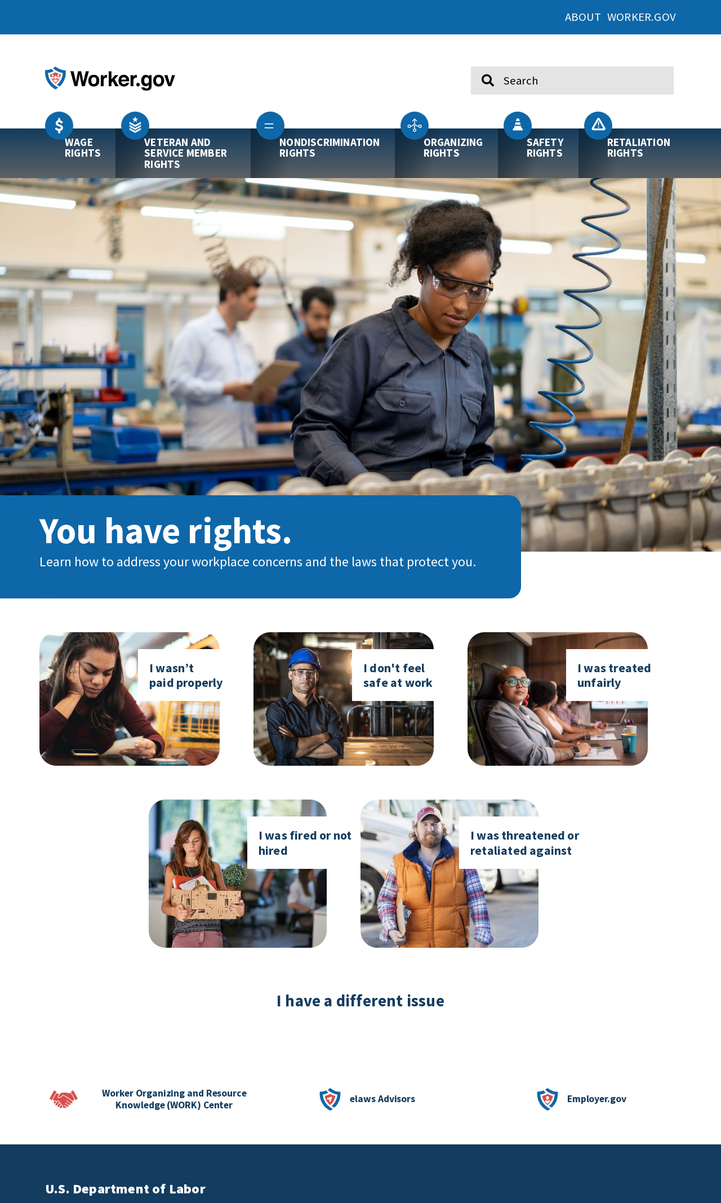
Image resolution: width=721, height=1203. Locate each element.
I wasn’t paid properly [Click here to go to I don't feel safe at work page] (186, 675)
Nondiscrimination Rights (329, 147)
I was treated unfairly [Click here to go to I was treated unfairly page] (614, 675)
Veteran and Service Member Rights (185, 152)
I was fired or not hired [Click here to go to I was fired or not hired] (305, 842)
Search (479, 62)
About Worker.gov (620, 17)
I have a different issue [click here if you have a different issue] (360, 1001)
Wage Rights (83, 147)
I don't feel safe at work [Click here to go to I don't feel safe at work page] (398, 675)
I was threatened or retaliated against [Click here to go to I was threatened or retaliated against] (524, 842)
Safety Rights (545, 147)
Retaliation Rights (638, 147)
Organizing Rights (453, 147)
